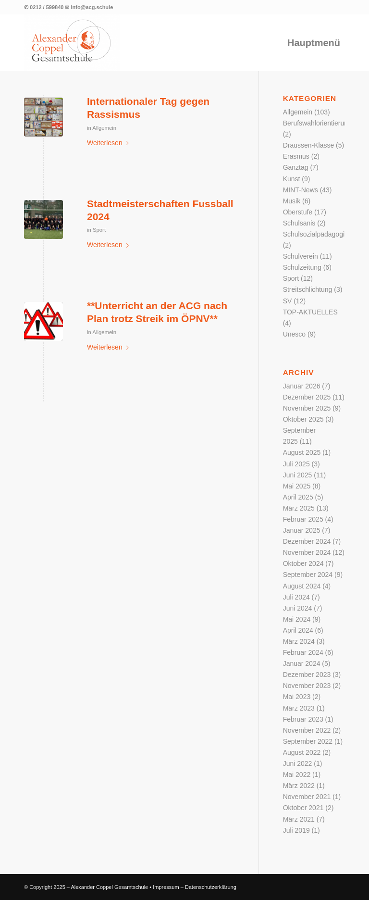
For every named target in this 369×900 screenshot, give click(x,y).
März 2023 (299, 708)
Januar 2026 (301, 386)
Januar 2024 (301, 663)
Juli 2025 (296, 464)
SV (287, 301)
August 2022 (302, 752)
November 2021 (307, 796)
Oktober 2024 (303, 563)
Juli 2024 (296, 597)
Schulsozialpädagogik (315, 234)
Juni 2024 (297, 608)
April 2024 (298, 630)
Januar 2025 (301, 530)
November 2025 (307, 408)
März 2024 (299, 641)
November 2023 (307, 685)
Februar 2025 (303, 519)
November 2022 (307, 730)
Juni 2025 (297, 475)
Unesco (294, 334)
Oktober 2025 (303, 419)
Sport (99, 230)
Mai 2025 (297, 486)
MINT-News (300, 190)
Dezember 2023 (307, 674)
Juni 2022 (297, 763)
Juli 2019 (296, 830)
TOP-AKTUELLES (310, 312)
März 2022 (299, 785)
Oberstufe (297, 212)
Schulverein (300, 256)
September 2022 (308, 741)
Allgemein (104, 128)
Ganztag (295, 167)
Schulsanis (299, 223)
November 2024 (307, 552)
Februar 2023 (303, 719)
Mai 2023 (297, 696)
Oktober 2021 (303, 808)
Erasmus (296, 156)
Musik (292, 201)
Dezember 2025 (307, 397)
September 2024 (308, 574)
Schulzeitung (302, 267)
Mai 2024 (297, 619)
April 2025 (298, 497)
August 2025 (302, 452)
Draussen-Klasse (308, 145)
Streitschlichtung (307, 289)
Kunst (291, 179)
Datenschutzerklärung (210, 887)
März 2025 (299, 508)
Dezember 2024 (307, 541)
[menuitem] (314, 42)
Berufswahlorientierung (317, 123)
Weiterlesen (110, 143)
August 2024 (302, 586)
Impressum (166, 887)
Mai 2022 (297, 774)
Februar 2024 (303, 652)
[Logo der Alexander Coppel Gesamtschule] (72, 42)
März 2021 (299, 819)
